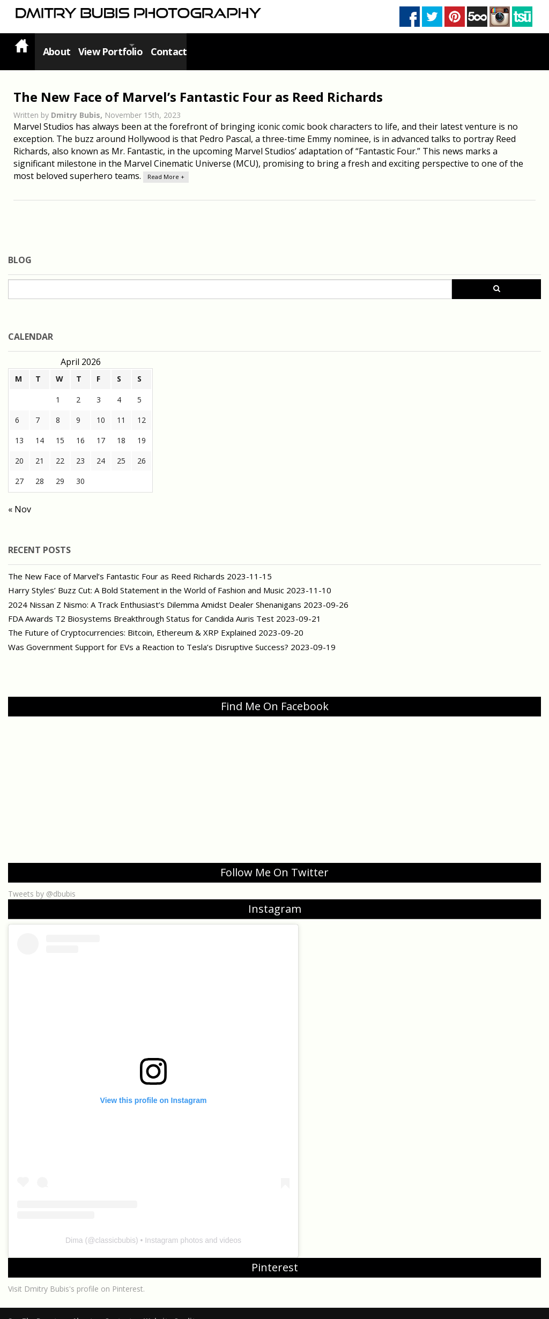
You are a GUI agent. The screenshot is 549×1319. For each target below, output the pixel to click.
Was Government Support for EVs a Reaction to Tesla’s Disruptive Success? (148, 634)
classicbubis (115, 1227)
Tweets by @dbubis (42, 881)
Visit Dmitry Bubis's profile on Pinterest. (76, 1276)
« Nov (19, 496)
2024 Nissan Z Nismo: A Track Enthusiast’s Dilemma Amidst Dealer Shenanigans (154, 591)
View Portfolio (111, 45)
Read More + (165, 164)
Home (21, 45)
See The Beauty (34, 1308)
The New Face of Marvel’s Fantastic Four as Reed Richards (198, 84)
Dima (74, 1227)
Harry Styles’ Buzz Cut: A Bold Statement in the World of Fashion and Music (146, 577)
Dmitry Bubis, (78, 102)
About (54, 45)
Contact (185, 45)
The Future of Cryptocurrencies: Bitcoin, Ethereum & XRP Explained (132, 619)
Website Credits (171, 1308)
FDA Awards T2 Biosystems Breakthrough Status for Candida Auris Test (141, 605)
